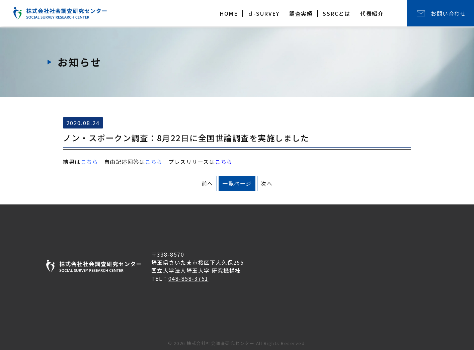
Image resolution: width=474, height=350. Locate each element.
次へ (266, 183)
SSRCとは (336, 13)
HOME (229, 13)
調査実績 (301, 13)
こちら (154, 162)
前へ (207, 183)
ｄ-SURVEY (263, 13)
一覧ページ (237, 183)
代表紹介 (372, 13)
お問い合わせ (448, 13)
